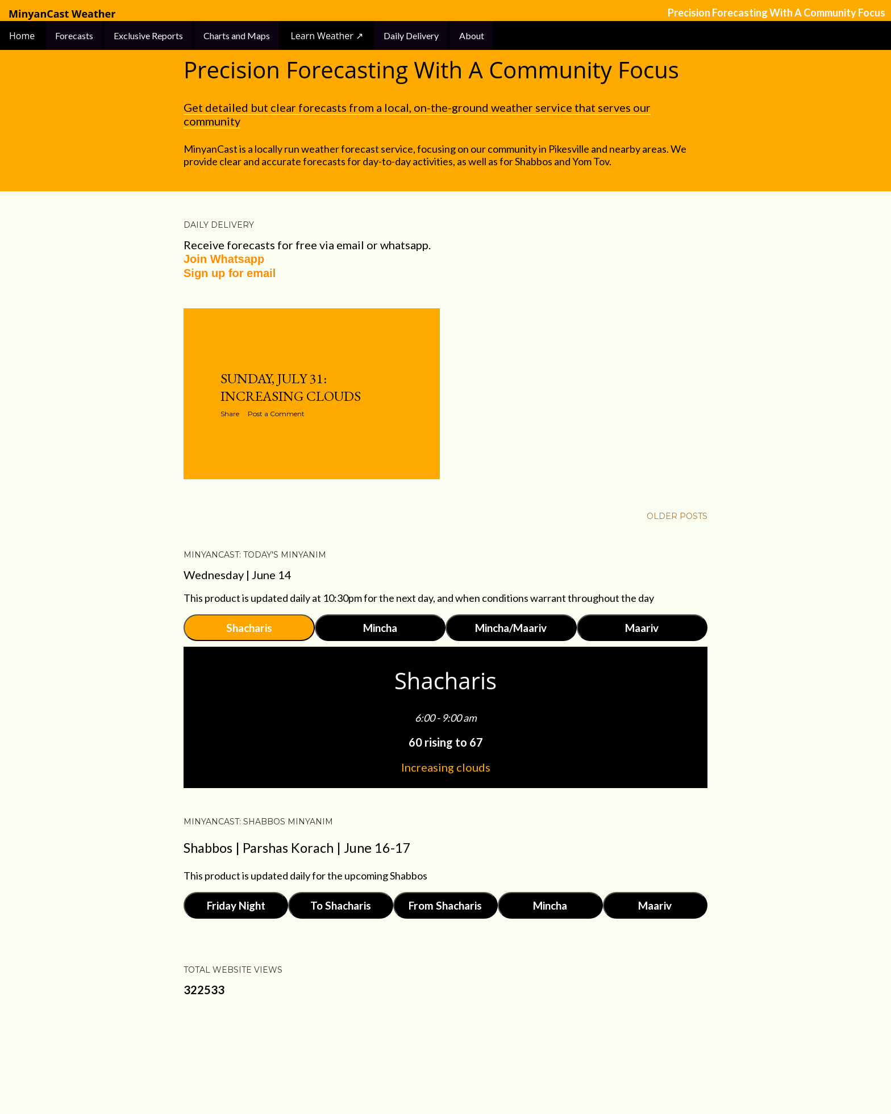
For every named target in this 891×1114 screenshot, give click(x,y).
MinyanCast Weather (62, 14)
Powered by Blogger (445, 1060)
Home (23, 36)
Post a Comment (276, 413)
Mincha (380, 627)
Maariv (642, 627)
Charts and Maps (236, 35)
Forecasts (74, 35)
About (471, 35)
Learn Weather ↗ (326, 36)
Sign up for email (230, 273)
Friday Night (236, 905)
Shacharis (249, 627)
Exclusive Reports (148, 35)
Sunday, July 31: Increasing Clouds (290, 387)
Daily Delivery (411, 35)
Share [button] (229, 413)
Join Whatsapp (224, 259)
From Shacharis (445, 905)
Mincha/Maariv (511, 627)
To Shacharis (340, 905)
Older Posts (677, 516)
